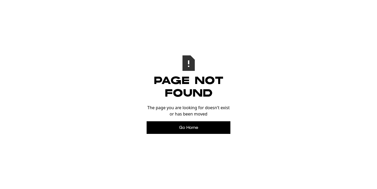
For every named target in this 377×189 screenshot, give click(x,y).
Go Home (188, 127)
